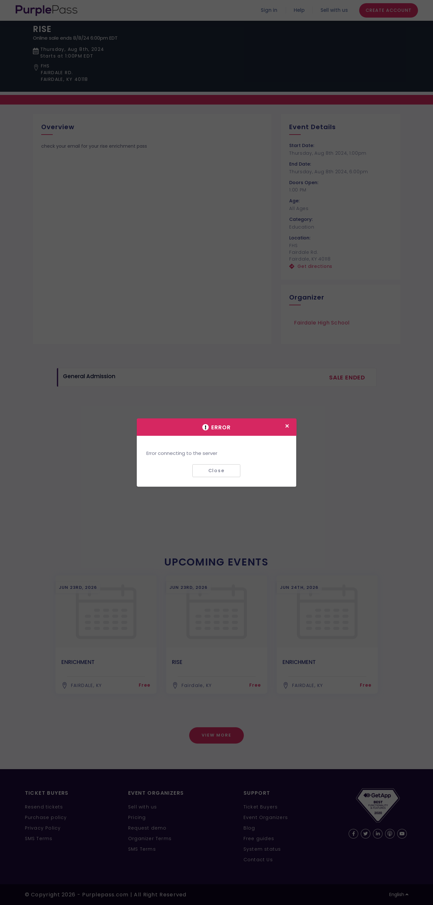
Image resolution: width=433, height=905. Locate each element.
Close (216, 470)
